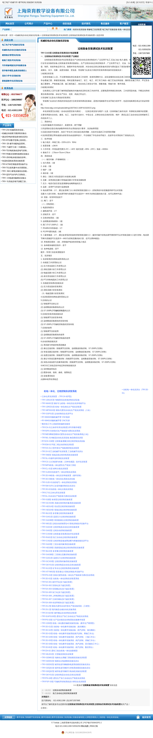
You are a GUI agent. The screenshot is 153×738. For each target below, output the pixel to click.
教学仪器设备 (57, 717)
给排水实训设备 (79, 29)
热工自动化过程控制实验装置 (65, 693)
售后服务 (105, 23)
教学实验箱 (46, 717)
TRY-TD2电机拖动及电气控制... (15, 150)
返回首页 (146, 717)
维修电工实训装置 (94, 29)
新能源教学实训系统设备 (12, 81)
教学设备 (20, 717)
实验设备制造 (78, 717)
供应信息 (67, 23)
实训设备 (68, 717)
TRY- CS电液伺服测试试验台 (14, 178)
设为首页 (140, 2)
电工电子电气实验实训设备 (13, 45)
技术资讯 (86, 23)
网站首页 (9, 23)
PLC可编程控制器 (57, 311)
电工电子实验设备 (109, 29)
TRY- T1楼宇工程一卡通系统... (14, 147)
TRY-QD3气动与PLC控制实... (14, 174)
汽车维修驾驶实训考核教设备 (14, 65)
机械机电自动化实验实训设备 (27, 35)
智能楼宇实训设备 (32, 717)
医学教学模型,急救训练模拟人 (14, 70)
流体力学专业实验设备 (11, 76)
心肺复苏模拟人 (91, 717)
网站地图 (85, 726)
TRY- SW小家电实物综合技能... (15, 171)
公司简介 (29, 23)
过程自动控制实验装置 (62, 690)
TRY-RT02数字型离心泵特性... (14, 140)
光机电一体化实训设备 (108, 717)
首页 (11, 35)
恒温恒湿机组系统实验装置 (13, 161)
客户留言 (124, 23)
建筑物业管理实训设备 (11, 55)
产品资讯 (7, 125)
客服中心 (149, 2)
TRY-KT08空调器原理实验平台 (14, 164)
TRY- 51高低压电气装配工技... (14, 181)
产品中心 (48, 23)
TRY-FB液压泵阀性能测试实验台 (15, 154)
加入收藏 (130, 2)
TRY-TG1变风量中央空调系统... (15, 168)
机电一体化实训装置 (126, 29)
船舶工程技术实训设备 (11, 60)
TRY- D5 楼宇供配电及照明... (14, 144)
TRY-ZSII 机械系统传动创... (13, 130)
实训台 (76, 63)
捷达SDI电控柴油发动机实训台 (15, 137)
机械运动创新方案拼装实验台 (14, 133)
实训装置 (74, 53)
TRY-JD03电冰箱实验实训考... (14, 157)
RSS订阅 (94, 726)
